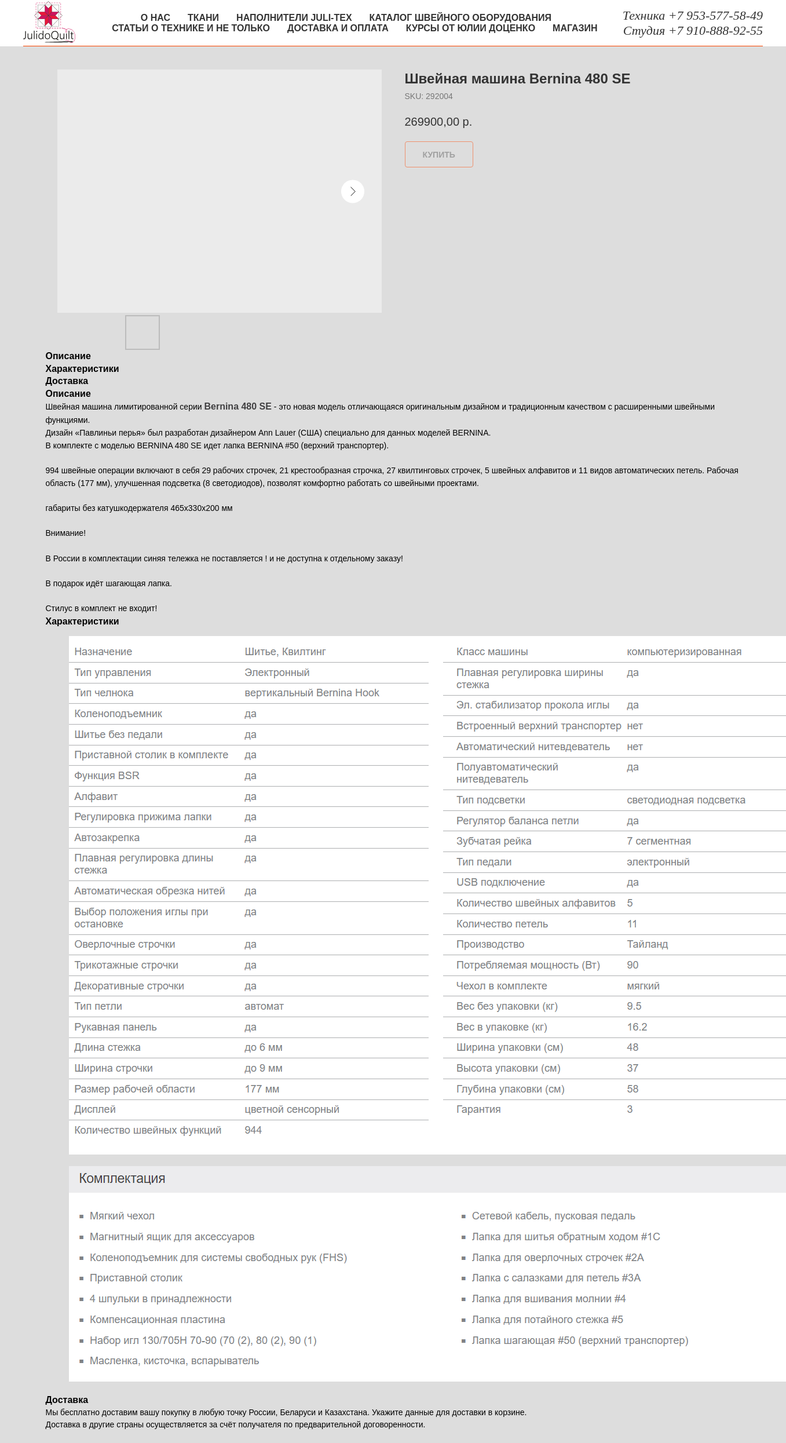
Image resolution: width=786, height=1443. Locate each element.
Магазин (575, 28)
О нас (155, 18)
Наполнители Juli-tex (294, 18)
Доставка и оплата (338, 28)
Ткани (203, 18)
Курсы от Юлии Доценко (470, 28)
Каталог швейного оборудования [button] (460, 18)
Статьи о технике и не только (191, 28)
